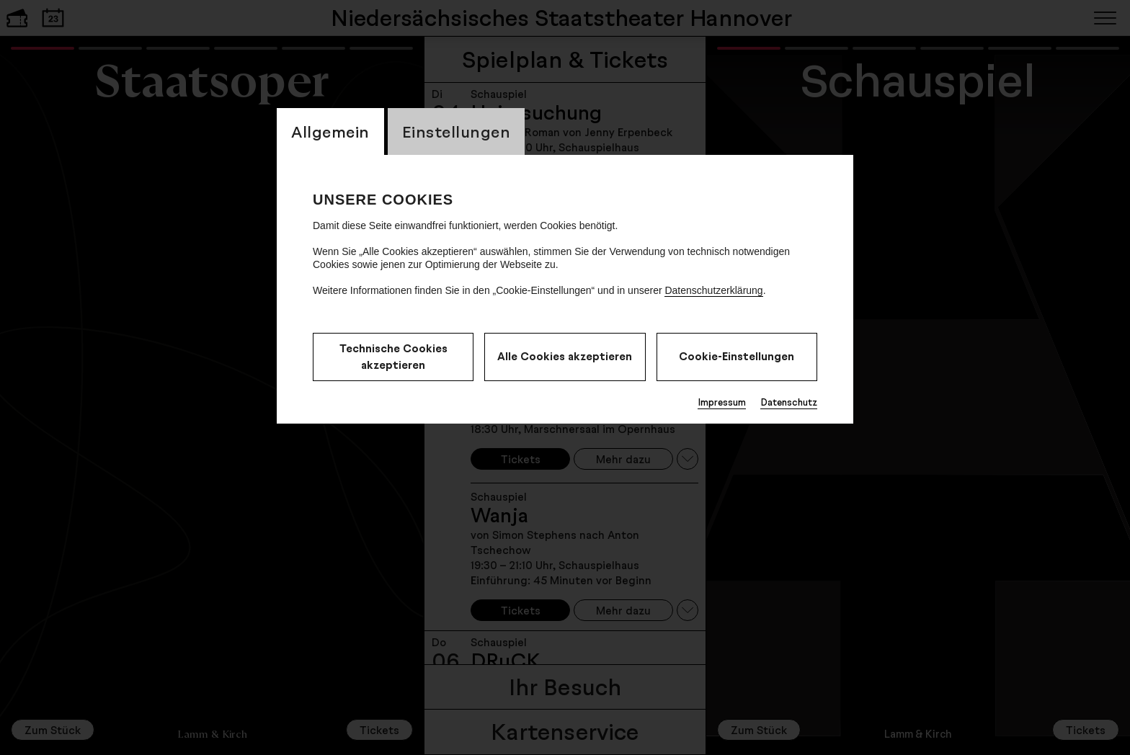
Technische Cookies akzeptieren (393, 356)
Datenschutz (788, 402)
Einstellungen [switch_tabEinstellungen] (456, 131)
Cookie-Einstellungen (736, 356)
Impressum (722, 402)
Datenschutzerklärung (713, 290)
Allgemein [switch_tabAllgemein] (330, 131)
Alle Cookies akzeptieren (564, 356)
